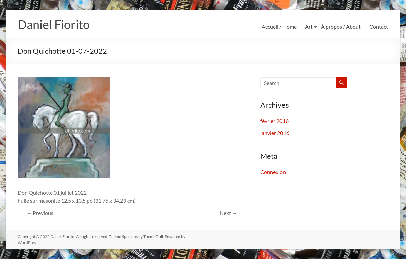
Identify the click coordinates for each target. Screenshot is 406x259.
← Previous (39, 213)
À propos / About (341, 26)
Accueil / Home (279, 26)
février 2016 (274, 121)
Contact (378, 26)
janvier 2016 (274, 133)
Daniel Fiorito (54, 24)
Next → (228, 213)
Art (309, 26)
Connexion (273, 172)
